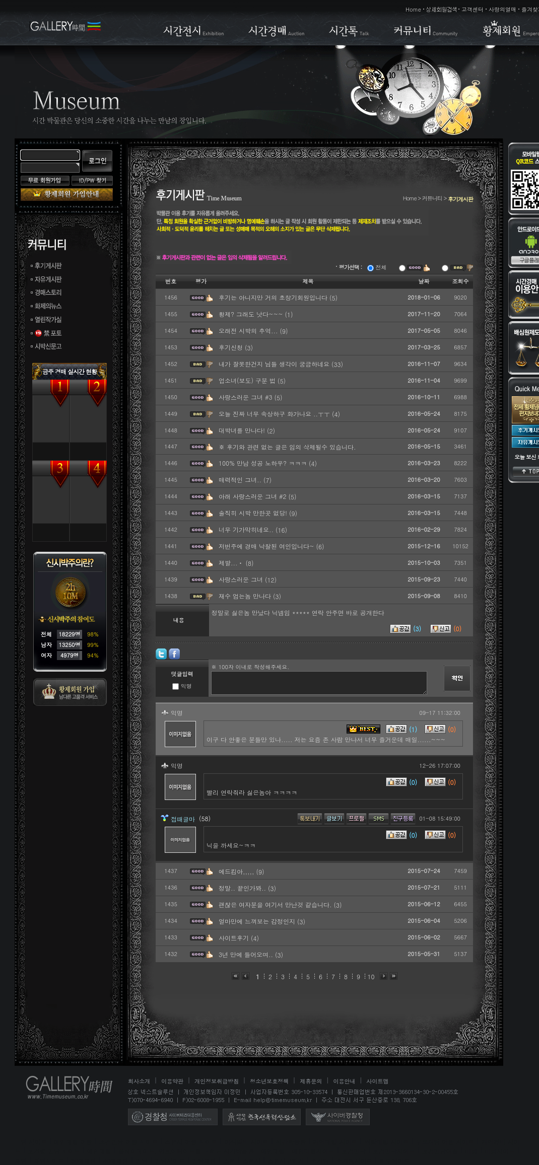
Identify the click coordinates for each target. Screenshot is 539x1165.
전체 (377, 267)
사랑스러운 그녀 (242, 579)
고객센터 (472, 9)
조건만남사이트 (394, 1151)
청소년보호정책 (269, 1081)
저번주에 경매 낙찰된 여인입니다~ (267, 546)
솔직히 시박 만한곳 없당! (254, 512)
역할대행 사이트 (386, 1141)
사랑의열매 (502, 9)
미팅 (471, 1151)
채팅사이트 (49, 1160)
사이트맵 (377, 1081)
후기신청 (232, 347)
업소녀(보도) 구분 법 (248, 380)
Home (413, 9)
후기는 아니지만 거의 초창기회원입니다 (274, 297)
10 (371, 976)
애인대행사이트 (313, 1151)
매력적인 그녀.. (241, 479)
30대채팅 (83, 1160)
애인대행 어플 (73, 1141)
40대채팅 (115, 1160)
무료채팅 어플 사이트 (445, 1141)
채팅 (21, 1160)
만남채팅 (204, 1160)
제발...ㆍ (232, 562)
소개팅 (320, 1160)
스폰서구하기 (285, 1160)
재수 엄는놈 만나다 (246, 596)
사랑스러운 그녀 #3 (247, 397)
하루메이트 (394, 1160)
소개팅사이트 (354, 1160)
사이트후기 (235, 937)
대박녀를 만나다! (243, 430)
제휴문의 (311, 1081)
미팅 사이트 (31, 1141)
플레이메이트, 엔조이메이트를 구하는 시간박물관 (186, 1151)
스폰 (229, 1160)
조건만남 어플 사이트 (128, 1141)
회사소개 (139, 1081)
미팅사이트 (500, 1151)
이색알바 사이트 (246, 1141)
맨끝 (393, 976)
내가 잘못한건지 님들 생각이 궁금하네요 (275, 363)
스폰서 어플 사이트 (191, 1141)
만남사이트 (170, 1160)
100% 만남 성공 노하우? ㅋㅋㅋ (264, 463)
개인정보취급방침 (216, 1081)
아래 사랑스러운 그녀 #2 (254, 496)
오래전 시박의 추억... (249, 330)
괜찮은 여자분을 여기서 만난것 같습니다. (276, 904)
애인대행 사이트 (335, 1141)
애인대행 (99, 1151)
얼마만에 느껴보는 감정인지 (258, 921)
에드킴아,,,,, (237, 871)
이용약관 (172, 1081)
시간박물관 (291, 1141)
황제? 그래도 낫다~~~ (252, 314)
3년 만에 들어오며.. (247, 954)
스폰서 (251, 1160)
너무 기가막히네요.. (247, 529)
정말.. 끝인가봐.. (243, 888)
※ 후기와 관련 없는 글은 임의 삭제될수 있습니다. (287, 447)
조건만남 (354, 1151)
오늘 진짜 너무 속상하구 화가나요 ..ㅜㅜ (275, 413)
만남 (142, 1160)
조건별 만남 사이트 (54, 1151)
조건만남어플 (440, 1151)
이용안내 (344, 1081)
